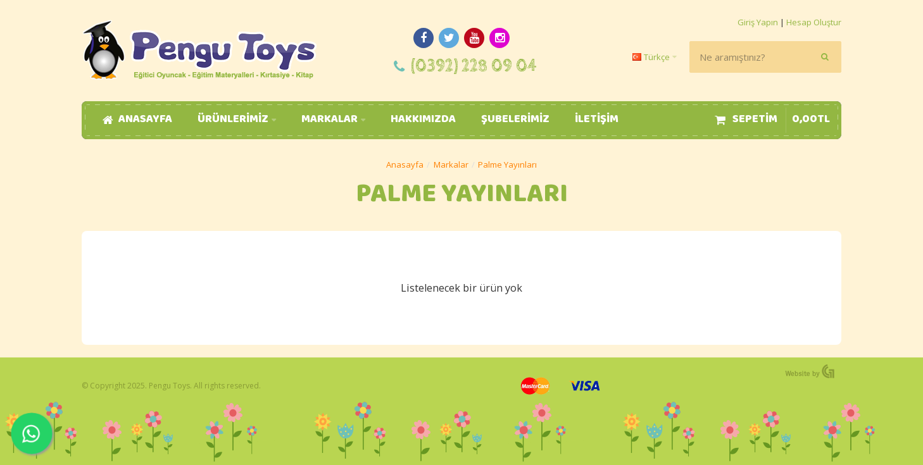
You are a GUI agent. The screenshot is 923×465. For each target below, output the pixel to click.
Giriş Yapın (758, 22)
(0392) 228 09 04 (474, 66)
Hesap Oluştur (813, 22)
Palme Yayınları (507, 164)
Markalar (451, 164)
